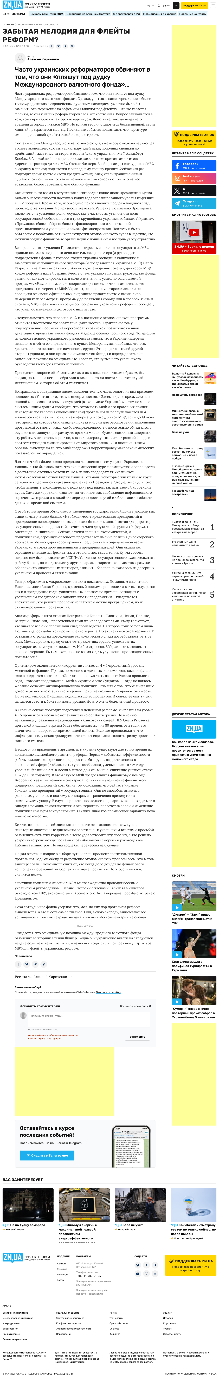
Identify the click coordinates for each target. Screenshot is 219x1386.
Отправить (137, 1036)
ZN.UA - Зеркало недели (194, 246)
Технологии (116, 1318)
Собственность (172, 1334)
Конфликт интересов (68, 1323)
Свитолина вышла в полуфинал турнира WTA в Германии (192, 966)
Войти (166, 5)
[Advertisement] (64, 1081)
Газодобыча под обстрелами (183, 492)
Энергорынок (10, 1328)
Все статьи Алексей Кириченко (41, 977)
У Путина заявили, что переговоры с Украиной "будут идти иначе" (188, 576)
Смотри (178, 875)
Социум (167, 1312)
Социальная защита (67, 1312)
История (168, 1318)
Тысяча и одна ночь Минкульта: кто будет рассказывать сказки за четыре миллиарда (188, 527)
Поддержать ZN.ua (194, 5)
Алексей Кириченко (43, 59)
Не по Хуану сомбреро (187, 394)
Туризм (167, 1328)
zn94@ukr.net (83, 1284)
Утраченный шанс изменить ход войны (185, 543)
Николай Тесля (15, 1229)
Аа (176, 5)
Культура (115, 1334)
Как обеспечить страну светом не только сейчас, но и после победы (187, 453)
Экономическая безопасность (73, 1328)
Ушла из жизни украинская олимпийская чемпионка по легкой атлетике (189, 594)
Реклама (62, 1269)
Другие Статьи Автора (191, 714)
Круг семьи (169, 1323)
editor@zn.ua (96, 1293)
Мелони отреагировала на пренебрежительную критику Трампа (188, 560)
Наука (113, 1312)
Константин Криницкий (188, 1238)
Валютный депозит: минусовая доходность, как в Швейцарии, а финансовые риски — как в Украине (187, 380)
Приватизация (11, 1334)
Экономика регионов (15, 1339)
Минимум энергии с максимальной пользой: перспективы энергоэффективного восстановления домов (188, 417)
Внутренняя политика (15, 1312)
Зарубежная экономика (70, 1318)
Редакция (62, 1274)
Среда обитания (119, 1323)
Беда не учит (180, 432)
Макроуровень (11, 1323)
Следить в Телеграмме (47, 1155)
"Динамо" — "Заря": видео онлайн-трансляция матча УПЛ (192, 919)
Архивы (61, 1263)
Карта (60, 1280)
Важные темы (14, 14)
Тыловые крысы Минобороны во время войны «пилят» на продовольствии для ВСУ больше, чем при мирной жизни (187, 474)
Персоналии (63, 1334)
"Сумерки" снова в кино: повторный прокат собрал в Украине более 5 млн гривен (193, 1013)
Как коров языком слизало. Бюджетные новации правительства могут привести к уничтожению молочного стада (193, 750)
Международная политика (18, 1318)
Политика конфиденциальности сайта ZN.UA (190, 1374)
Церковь (114, 1328)
